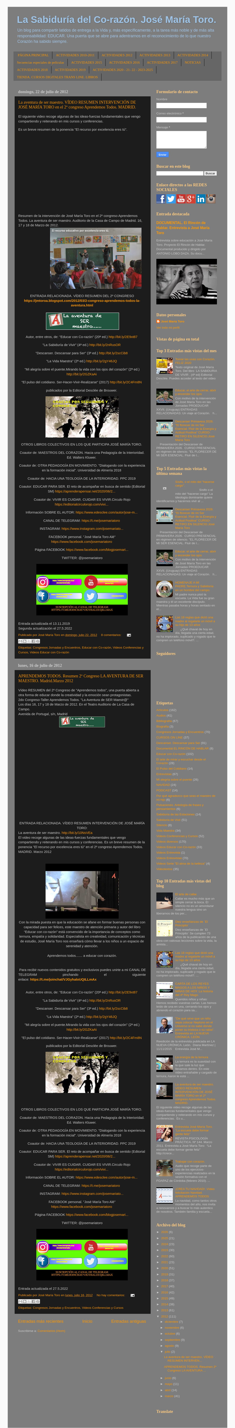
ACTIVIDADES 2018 (32, 70)
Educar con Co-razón (96, 647)
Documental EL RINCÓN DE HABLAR (182, 748)
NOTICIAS (193, 62)
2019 (165, 1274)
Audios (161, 715)
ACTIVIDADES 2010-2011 (75, 55)
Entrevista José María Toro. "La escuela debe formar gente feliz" (194, 1130)
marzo (169, 1396)
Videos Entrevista (168, 852)
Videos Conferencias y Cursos (102, 1307)
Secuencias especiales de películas (40, 62)
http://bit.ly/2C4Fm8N (126, 382)
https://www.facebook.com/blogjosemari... (97, 550)
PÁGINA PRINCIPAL (33, 55)
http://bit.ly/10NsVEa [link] (77, 833)
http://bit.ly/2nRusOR (105, 345)
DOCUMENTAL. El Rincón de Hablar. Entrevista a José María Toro (182, 228)
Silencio (161, 825)
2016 (165, 1292)
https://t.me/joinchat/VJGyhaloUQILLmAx (63, 979)
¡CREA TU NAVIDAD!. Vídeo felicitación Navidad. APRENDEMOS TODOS (194, 1192)
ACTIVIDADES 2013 (154, 55)
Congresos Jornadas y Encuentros (56, 647)
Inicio (87, 1321)
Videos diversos (167, 841)
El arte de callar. (186, 894)
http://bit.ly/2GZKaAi (82, 374)
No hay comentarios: (111, 1295)
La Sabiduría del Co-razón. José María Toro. (116, 19)
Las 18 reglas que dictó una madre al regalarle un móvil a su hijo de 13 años (195, 621)
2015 (165, 1298)
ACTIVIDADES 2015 (86, 62)
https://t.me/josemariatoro (101, 520)
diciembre (172, 1321)
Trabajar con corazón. (190, 1161)
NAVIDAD (163, 785)
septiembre (173, 1339)
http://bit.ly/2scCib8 (113, 353)
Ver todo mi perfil (167, 327)
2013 (165, 1310)
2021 (165, 1262)
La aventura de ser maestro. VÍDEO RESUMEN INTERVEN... (188, 1358)
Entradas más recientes (40, 1321)
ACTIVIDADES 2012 (117, 55)
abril (168, 1390)
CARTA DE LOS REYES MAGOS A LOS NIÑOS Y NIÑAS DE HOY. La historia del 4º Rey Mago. (194, 989)
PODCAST (163, 790)
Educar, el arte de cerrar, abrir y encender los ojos (195, 392)
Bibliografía (164, 721)
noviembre (172, 1327)
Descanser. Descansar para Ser (178, 743)
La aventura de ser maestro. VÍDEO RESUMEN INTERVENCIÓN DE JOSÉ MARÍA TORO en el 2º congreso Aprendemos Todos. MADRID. (77, 104)
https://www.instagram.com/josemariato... (92, 528)
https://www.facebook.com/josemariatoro (81, 542)
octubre (170, 1333)
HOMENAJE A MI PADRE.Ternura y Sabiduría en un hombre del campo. (194, 586)
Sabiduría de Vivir (168, 820)
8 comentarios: (111, 635)
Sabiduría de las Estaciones (175, 814)
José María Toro (172, 321)
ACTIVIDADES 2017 (162, 62)
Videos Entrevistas (169, 858)
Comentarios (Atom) (51, 1331)
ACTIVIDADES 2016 (124, 62)
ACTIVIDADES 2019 (70, 70)
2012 (165, 1316)
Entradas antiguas (128, 1321)
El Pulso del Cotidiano (171, 768)
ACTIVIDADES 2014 (192, 55)
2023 (165, 1250)
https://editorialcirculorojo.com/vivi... (81, 504)
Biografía (162, 726)
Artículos (162, 710)
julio (168, 1351)
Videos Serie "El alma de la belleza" (180, 863)
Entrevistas (164, 774)
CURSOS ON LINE (169, 737)
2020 (165, 1268)
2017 (165, 1286)
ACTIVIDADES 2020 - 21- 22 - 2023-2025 (123, 70)
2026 (165, 1232)
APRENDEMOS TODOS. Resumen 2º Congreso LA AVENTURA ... (190, 1368)
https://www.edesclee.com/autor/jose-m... (107, 512)
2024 (165, 1244)
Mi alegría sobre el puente (174, 779)
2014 (165, 1304)
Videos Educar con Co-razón (49, 652)
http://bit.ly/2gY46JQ (101, 361)
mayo (169, 1384)
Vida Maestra (165, 830)
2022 (165, 1256)
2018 (165, 1280)
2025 (165, 1238)
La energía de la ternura (191, 1057)
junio (168, 1378)
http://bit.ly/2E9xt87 (123, 337)
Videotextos (164, 869)
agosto (170, 1345)
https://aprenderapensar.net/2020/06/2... (85, 491)
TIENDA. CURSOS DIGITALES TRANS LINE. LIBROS (57, 77)
